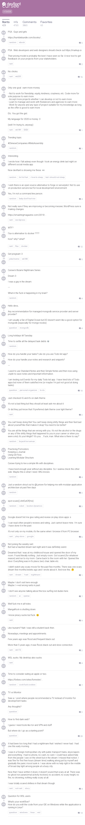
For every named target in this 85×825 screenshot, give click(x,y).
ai (20, 596)
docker (24, 246)
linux (32, 812)
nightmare (35, 575)
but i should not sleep (55, 177)
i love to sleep (37, 177)
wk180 (25, 259)
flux (16, 246)
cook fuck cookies (27, 685)
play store (19, 536)
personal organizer (28, 390)
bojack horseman (27, 441)
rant (11, 64)
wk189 (18, 130)
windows (24, 812)
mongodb (24, 328)
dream (18, 575)
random (12, 42)
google (30, 536)
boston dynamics (34, 506)
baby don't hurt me (27, 198)
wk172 (18, 650)
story (27, 788)
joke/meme (14, 259)
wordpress (20, 220)
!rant (26, 575)
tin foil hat (23, 177)
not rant (18, 788)
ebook (22, 42)
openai (26, 596)
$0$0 (26, 130)
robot (21, 506)
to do (42, 390)
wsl (38, 812)
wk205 (18, 76)
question (13, 328)
